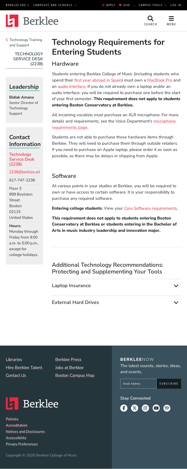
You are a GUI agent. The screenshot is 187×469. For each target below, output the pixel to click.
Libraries (14, 359)
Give (124, 5)
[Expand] (176, 286)
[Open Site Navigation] (171, 20)
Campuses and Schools (53, 5)
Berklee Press (68, 359)
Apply (108, 5)
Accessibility (16, 437)
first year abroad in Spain (98, 80)
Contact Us (16, 375)
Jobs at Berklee (69, 367)
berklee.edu (16, 5)
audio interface (71, 86)
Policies (12, 419)
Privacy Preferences (22, 444)
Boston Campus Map (74, 375)
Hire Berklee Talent (24, 367)
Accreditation (16, 425)
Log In (176, 5)
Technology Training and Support (25, 42)
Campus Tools (151, 5)
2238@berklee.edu (25, 171)
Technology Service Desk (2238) (28, 59)
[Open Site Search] (151, 20)
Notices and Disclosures (25, 431)
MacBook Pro (159, 80)
